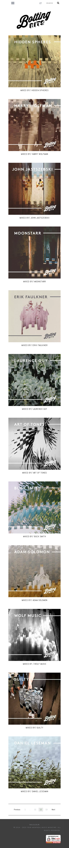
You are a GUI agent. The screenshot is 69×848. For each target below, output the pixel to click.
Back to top (34, 824)
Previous (17, 809)
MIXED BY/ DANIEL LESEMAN (34, 791)
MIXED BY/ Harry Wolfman (34, 154)
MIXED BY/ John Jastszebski (34, 217)
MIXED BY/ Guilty (34, 727)
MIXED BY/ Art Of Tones (34, 472)
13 (46, 809)
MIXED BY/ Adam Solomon (34, 600)
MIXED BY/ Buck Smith (34, 536)
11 (35, 809)
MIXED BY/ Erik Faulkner (34, 345)
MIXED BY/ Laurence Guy (34, 408)
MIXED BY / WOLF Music (34, 663)
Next (53, 809)
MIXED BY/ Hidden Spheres (34, 90)
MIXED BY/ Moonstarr (34, 281)
